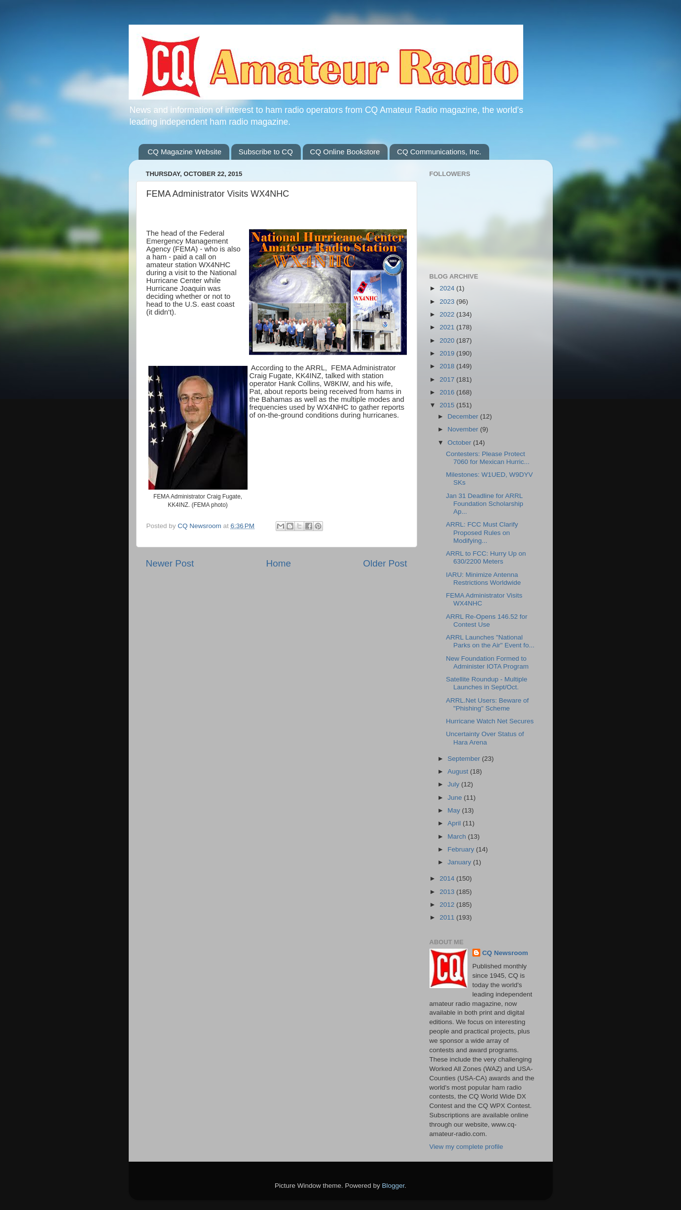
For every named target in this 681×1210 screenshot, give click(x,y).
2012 (447, 904)
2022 (447, 314)
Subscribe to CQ (266, 151)
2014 (447, 878)
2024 (447, 288)
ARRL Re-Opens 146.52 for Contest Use (486, 620)
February (462, 849)
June (456, 797)
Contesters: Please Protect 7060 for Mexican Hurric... (488, 457)
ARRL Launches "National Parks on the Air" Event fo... (490, 641)
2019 (447, 353)
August (459, 771)
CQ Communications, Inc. (439, 151)
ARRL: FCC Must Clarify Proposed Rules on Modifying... (482, 532)
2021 (447, 327)
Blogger (393, 1185)
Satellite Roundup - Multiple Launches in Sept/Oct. (486, 683)
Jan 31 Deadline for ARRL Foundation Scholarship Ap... (484, 503)
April (455, 823)
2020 (447, 340)
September (465, 758)
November (464, 429)
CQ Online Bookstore (345, 151)
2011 (447, 917)
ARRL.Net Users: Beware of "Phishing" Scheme (487, 704)
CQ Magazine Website (184, 151)
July (455, 784)
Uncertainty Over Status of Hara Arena (485, 738)
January (460, 862)
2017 (447, 379)
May (455, 810)
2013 (447, 891)
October (460, 442)
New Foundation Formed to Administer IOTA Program (487, 662)
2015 (447, 405)
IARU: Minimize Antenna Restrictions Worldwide (483, 578)
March (458, 836)
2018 (447, 366)
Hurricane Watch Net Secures (490, 721)
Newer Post (170, 563)
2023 (447, 301)
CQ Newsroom (505, 953)
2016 (447, 392)
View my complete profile (466, 1146)
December (464, 416)
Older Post (385, 563)
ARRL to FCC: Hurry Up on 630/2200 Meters (486, 557)
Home (278, 563)
